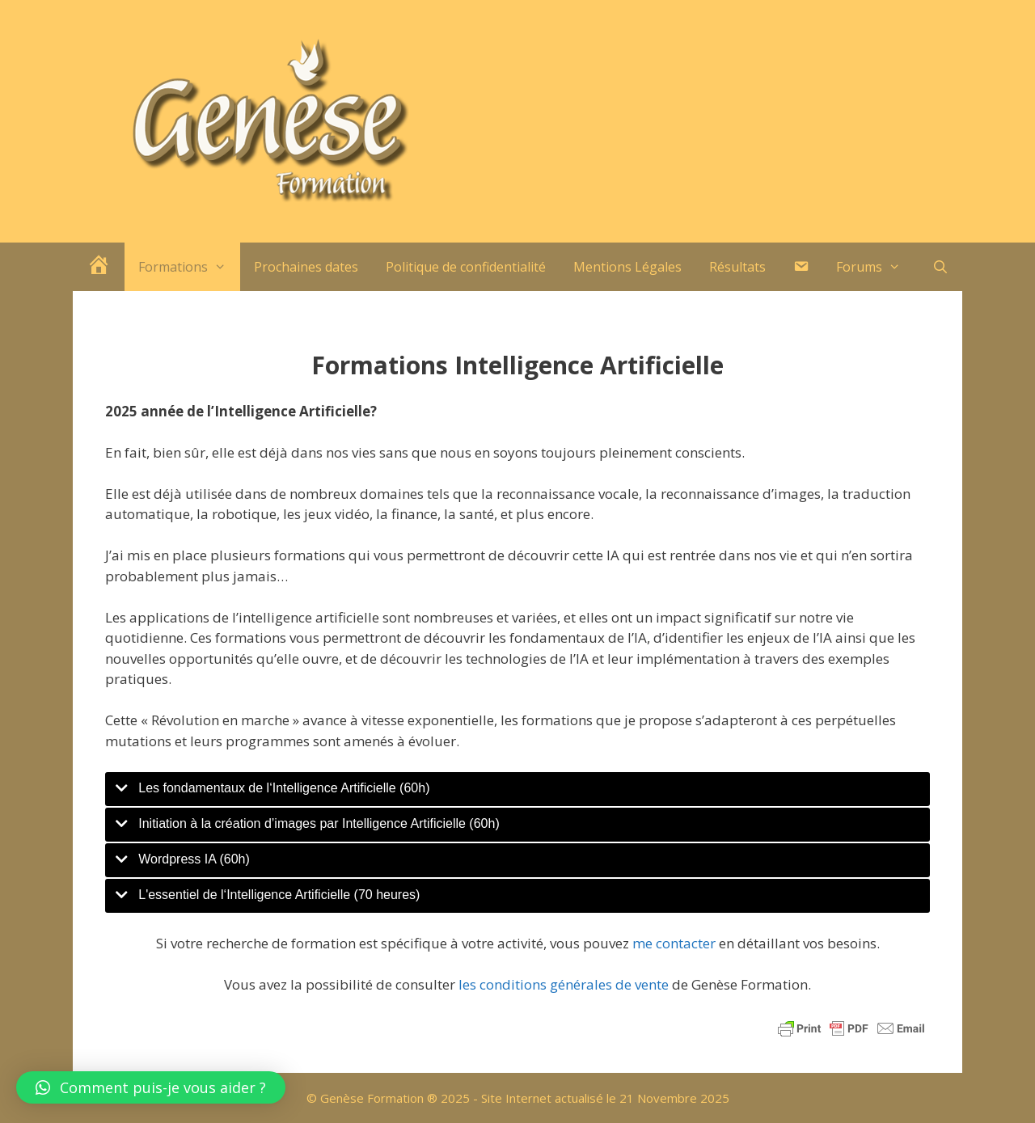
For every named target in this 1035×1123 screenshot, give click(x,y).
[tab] (517, 789)
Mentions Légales (627, 267)
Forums (875, 267)
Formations (189, 267)
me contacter (674, 943)
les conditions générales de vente (563, 984)
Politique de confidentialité (466, 267)
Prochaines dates (306, 267)
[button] (150, 1087)
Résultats (737, 267)
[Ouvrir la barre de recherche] (940, 267)
